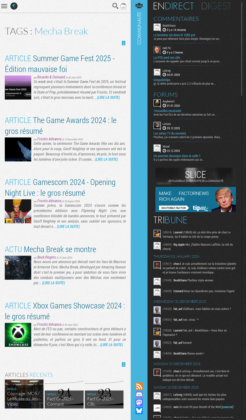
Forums (166, 94)
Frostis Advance (49, 138)
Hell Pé (167, 48)
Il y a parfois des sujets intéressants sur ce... (179, 159)
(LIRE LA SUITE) (108, 97)
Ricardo (43, 76)
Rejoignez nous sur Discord (139, 394)
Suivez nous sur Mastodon (139, 402)
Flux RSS (139, 386)
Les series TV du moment (170, 133)
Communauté (139, 186)
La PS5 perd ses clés (167, 57)
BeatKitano (169, 25)
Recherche (115, 6)
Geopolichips (162, 80)
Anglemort (169, 101)
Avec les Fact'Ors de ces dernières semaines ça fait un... (185, 114)
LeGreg (167, 70)
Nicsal (166, 146)
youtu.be (227, 407)
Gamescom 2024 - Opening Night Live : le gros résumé (60, 187)
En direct (174, 6)
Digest (216, 6)
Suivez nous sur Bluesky (139, 410)
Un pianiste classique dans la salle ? (177, 156)
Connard (58, 76)
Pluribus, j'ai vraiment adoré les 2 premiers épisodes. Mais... (188, 137)
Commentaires (176, 18)
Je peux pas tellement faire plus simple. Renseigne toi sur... (187, 39)
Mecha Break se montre (50, 248)
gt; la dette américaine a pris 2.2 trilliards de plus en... (185, 83)
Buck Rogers (46, 257)
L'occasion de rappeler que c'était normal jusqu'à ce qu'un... (187, 61)
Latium (167, 124)
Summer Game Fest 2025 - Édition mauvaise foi (60, 63)
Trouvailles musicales (167, 111)
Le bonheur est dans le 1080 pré (174, 35)
